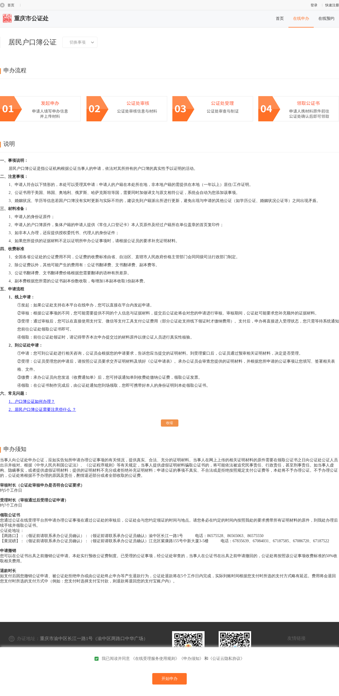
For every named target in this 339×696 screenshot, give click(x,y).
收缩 (169, 423)
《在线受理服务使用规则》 (155, 658)
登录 (314, 5)
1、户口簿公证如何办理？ (32, 401)
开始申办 (169, 678)
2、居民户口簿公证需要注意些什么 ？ (42, 409)
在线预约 (326, 18)
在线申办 (301, 18)
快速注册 (332, 5)
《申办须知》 (191, 658)
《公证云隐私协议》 (226, 658)
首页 (10, 5)
